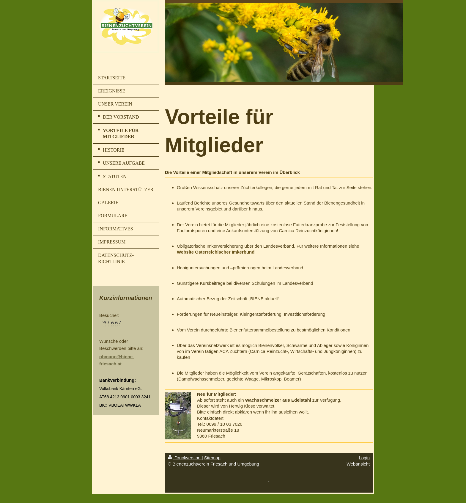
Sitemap (212, 457)
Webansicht (358, 463)
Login (364, 457)
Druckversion (185, 457)
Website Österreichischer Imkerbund (215, 251)
